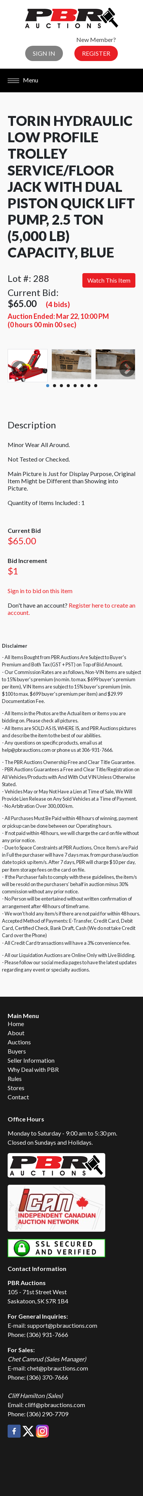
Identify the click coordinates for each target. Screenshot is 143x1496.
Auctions (19, 1042)
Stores (16, 1087)
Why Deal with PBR (33, 1069)
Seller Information (31, 1060)
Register (96, 53)
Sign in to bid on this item (40, 590)
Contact (18, 1096)
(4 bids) (58, 304)
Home (16, 1023)
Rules (15, 1078)
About (16, 1032)
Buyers (17, 1051)
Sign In (44, 53)
